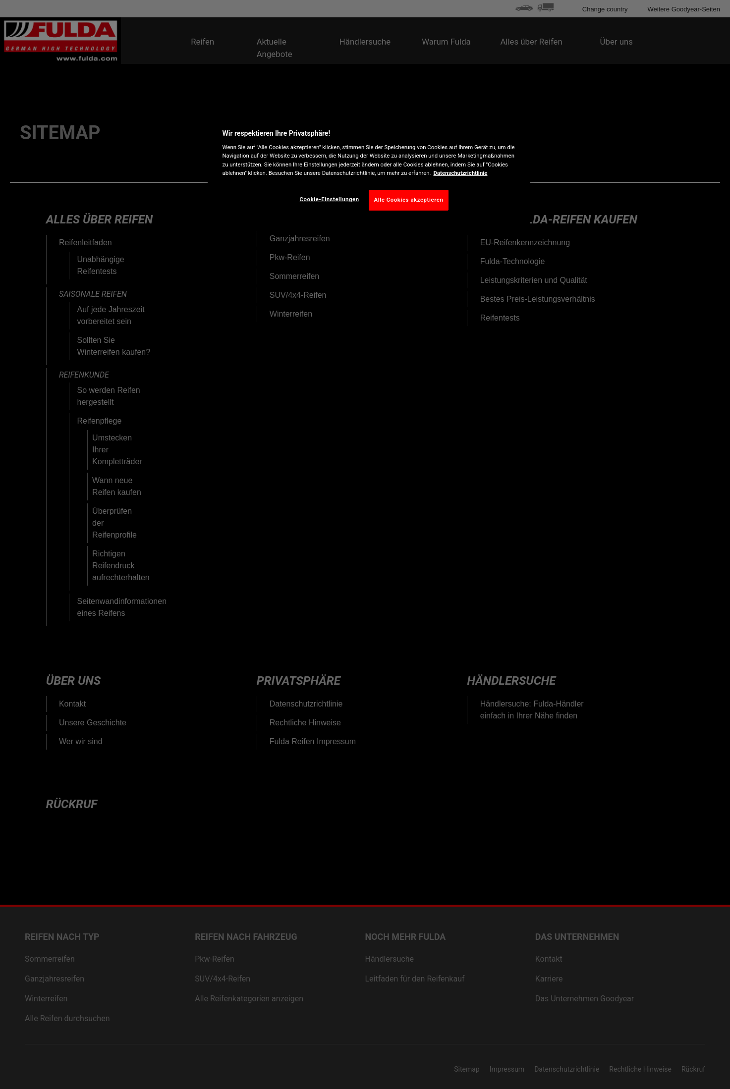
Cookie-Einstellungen (329, 199)
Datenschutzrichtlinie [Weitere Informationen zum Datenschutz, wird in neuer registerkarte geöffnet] (461, 172)
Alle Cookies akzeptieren (409, 199)
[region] (369, 167)
